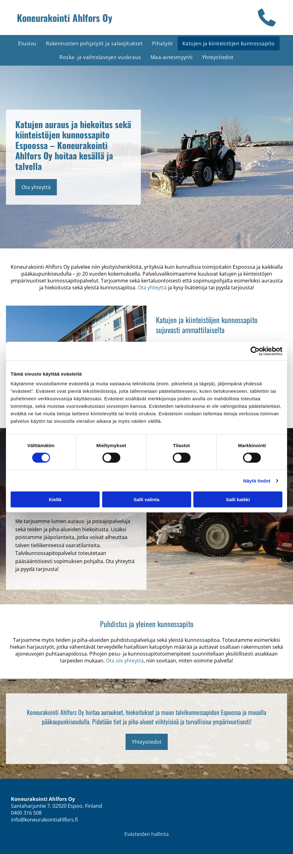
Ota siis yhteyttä (125, 660)
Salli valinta (147, 499)
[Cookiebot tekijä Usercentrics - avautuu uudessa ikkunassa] (255, 351)
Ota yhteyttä (152, 287)
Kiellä (55, 499)
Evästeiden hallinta (146, 834)
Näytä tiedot (257, 480)
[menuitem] (27, 43)
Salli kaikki (238, 499)
